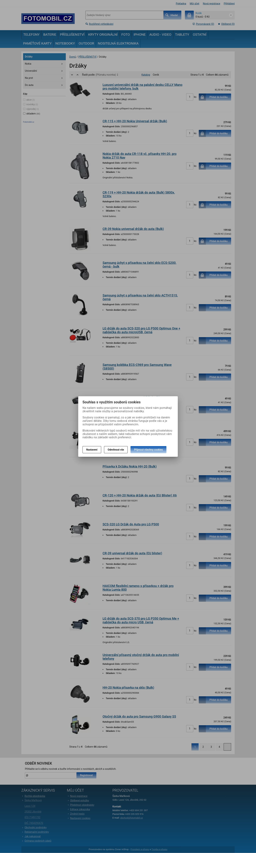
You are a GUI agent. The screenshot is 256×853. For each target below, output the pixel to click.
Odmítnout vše (116, 449)
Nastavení (91, 449)
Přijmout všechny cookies (148, 449)
